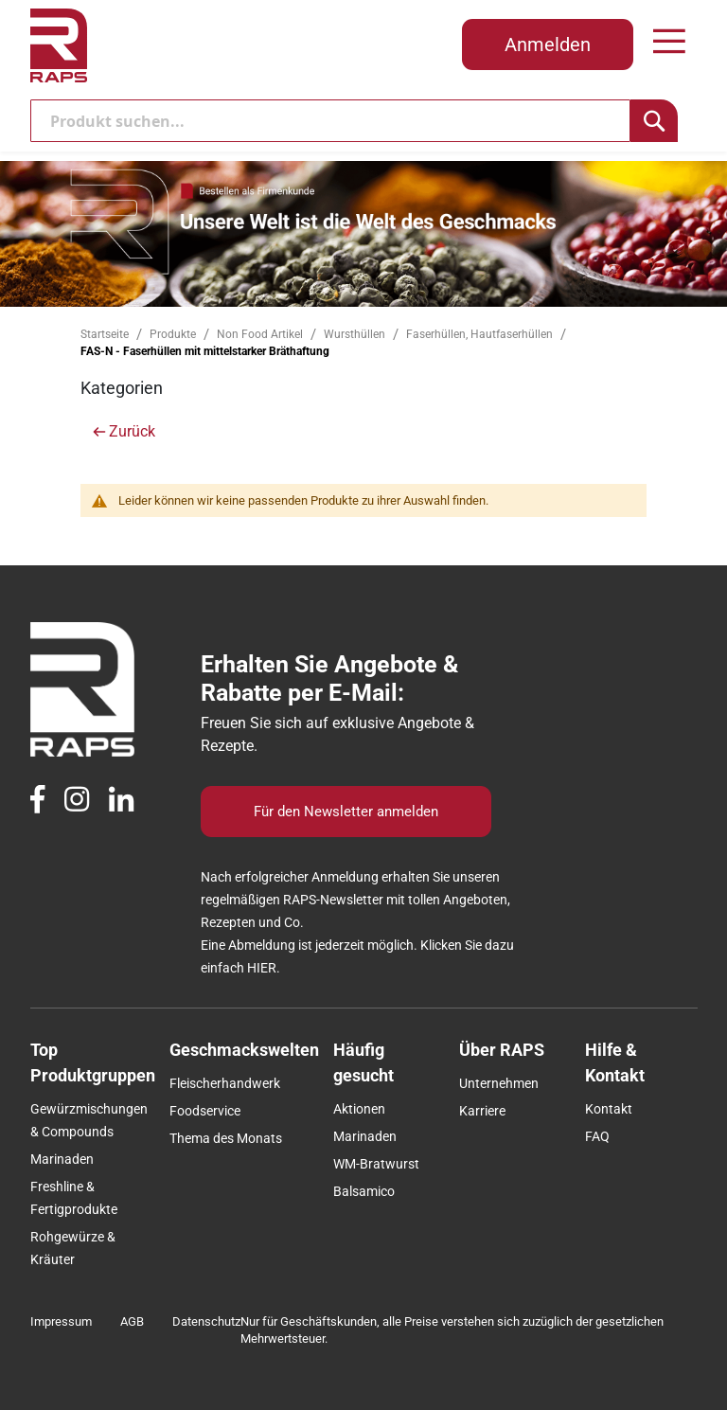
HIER (261, 967)
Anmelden (548, 44)
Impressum (61, 1321)
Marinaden (62, 1159)
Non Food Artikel (261, 334)
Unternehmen (499, 1083)
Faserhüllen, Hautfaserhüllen (481, 334)
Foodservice (204, 1110)
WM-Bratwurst (376, 1163)
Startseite (106, 334)
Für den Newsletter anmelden (346, 811)
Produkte (174, 334)
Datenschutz (206, 1321)
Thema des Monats (225, 1138)
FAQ (597, 1136)
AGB (132, 1321)
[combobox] (330, 120)
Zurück (132, 431)
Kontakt (608, 1108)
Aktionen (359, 1108)
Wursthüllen (356, 334)
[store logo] (58, 45)
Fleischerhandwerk (224, 1083)
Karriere (482, 1110)
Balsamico (364, 1191)
